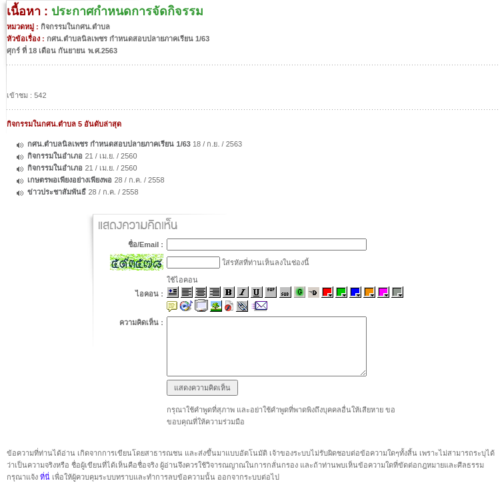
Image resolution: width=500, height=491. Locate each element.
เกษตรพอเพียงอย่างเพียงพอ (69, 180)
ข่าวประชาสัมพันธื (56, 192)
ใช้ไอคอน (182, 280)
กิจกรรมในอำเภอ (55, 156)
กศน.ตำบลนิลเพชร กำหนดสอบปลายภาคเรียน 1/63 (109, 144)
